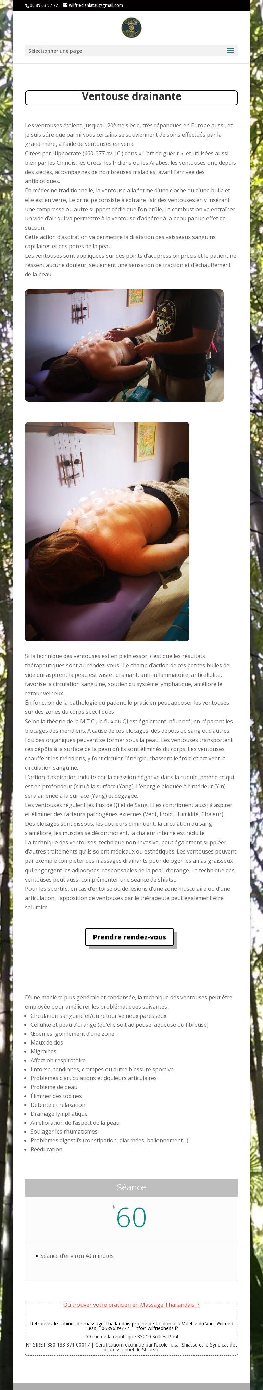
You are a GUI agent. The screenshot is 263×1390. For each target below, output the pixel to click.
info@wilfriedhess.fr (156, 1328)
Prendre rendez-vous (129, 937)
